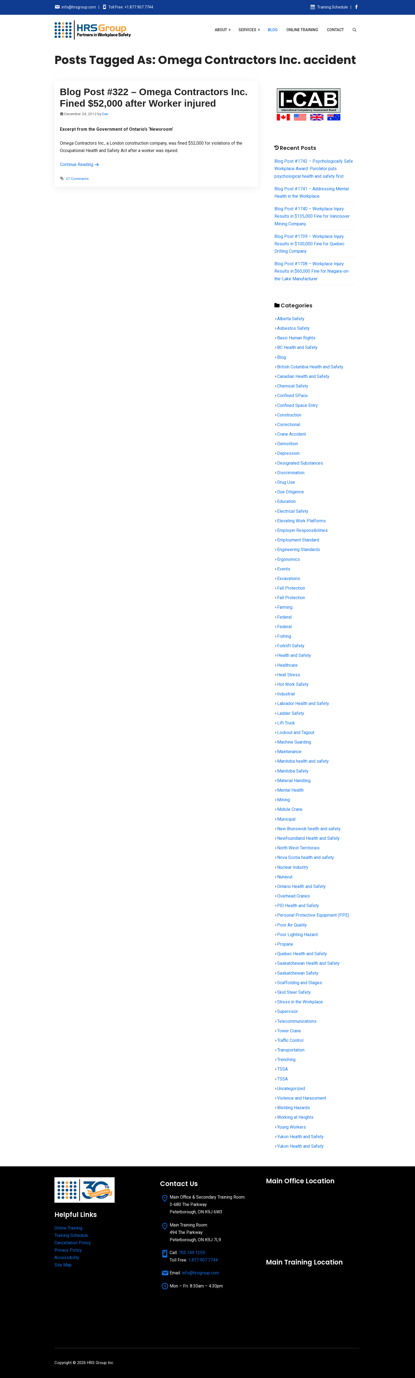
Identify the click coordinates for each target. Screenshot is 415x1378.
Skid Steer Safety (294, 992)
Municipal (286, 819)
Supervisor (287, 1011)
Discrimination (290, 472)
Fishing (284, 636)
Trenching (286, 1059)
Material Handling (293, 780)
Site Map (63, 1265)
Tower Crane (289, 1030)
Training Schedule (332, 7)
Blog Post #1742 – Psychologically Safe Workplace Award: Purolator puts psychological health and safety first (313, 169)
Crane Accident (291, 434)
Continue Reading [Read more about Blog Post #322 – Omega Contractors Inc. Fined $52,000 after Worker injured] (79, 164)
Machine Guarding (294, 742)
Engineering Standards (298, 549)
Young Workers (291, 1127)
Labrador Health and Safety (303, 703)
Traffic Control (290, 1040)
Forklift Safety (290, 645)
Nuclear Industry (292, 867)
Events (283, 569)
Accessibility (66, 1257)
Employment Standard (298, 540)
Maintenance (289, 751)
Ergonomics (288, 559)
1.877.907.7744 (203, 1260)
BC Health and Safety (297, 347)
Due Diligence (290, 491)
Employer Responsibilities (302, 530)
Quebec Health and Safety (302, 953)
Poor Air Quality (292, 925)
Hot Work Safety (293, 684)
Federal (284, 617)
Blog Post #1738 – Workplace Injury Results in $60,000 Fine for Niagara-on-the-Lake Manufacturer (312, 271)
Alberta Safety (290, 318)
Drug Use (286, 482)
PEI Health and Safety (298, 905)
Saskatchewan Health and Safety (308, 963)
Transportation (290, 1050)
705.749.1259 (192, 1252)
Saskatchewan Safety (297, 973)
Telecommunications (297, 1021)
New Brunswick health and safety (309, 828)
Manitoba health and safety (303, 761)
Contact (335, 30)
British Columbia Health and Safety (310, 366)
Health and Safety (294, 655)
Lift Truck (286, 723)
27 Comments (77, 178)
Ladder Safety (290, 713)
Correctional (288, 424)
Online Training (302, 30)
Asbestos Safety (293, 328)
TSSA (282, 1069)
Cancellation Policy (72, 1242)
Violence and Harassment (301, 1098)
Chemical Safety (292, 386)
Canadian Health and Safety (303, 376)
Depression (288, 453)
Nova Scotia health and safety (305, 857)
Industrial (286, 694)
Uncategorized (291, 1088)
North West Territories (298, 847)
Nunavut (284, 876)
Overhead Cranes (293, 896)
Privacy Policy (68, 1250)
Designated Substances (300, 463)
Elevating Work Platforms (301, 520)
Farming (284, 607)
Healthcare (287, 665)
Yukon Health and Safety (300, 1136)
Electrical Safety (292, 511)
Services (247, 30)
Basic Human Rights (296, 337)
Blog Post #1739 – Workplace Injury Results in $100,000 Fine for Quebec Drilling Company (309, 244)
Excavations (288, 578)
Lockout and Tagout (295, 732)
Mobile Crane (290, 809)
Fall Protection (291, 588)
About (221, 30)
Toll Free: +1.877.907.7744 (130, 7)
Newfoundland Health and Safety (308, 838)
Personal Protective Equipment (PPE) (313, 915)
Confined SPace (292, 395)
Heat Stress (288, 674)
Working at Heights (295, 1117)
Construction (289, 415)
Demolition (287, 443)
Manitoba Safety (293, 771)
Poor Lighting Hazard (297, 934)
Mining (283, 799)
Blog (273, 30)
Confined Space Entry (297, 405)
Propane (285, 944)
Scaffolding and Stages (299, 982)
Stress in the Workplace (300, 1001)
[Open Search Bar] (354, 30)
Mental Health (290, 790)
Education (286, 501)
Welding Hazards (293, 1107)
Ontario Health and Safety (301, 886)
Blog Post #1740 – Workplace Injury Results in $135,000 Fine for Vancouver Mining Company (312, 216)
